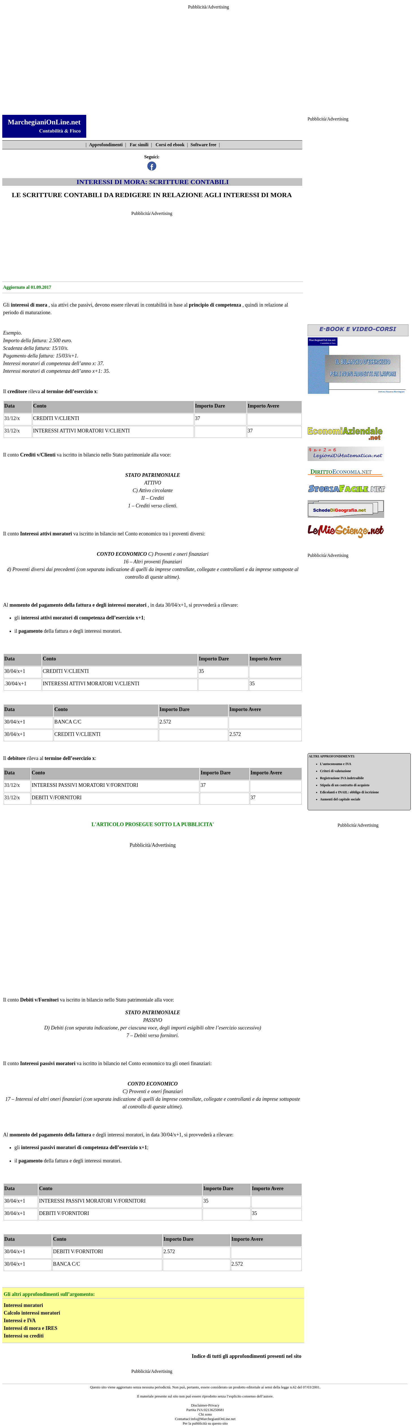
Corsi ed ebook (169, 144)
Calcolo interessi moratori (32, 1313)
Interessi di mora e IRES (30, 1328)
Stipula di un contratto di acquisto (345, 785)
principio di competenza (215, 305)
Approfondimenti (106, 144)
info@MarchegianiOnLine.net (213, 1419)
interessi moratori (127, 605)
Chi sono (205, 1414)
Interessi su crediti (24, 1336)
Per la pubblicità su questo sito (205, 1423)
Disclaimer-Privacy (205, 1405)
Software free (203, 144)
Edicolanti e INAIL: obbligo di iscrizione (349, 792)
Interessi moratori (23, 1305)
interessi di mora (29, 305)
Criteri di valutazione (335, 771)
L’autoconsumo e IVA (335, 764)
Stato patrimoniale (131, 455)
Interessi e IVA (20, 1320)
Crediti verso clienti (156, 506)
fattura (61, 631)
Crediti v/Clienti (37, 455)
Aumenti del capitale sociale (340, 799)
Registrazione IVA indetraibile (342, 778)
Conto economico (143, 534)
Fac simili (139, 144)
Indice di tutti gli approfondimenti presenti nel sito (246, 1356)
